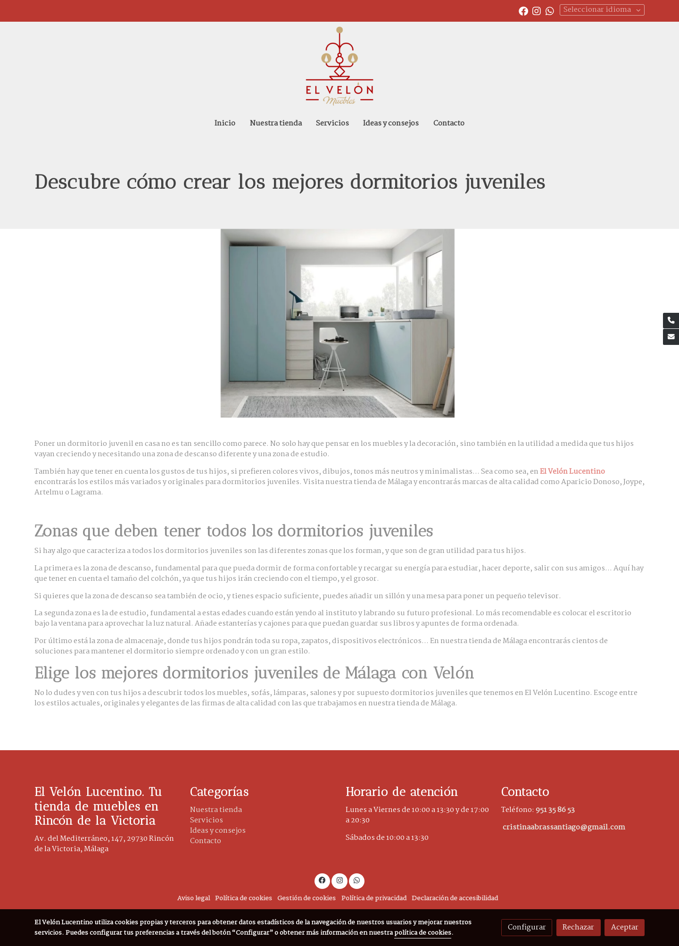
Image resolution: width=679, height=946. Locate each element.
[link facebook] (523, 10)
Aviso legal (193, 899)
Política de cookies (243, 899)
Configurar (527, 927)
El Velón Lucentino (572, 471)
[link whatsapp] (550, 10)
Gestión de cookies (306, 899)
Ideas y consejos (218, 831)
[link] (339, 66)
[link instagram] (536, 10)
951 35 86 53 (555, 810)
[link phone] (671, 321)
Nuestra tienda (216, 810)
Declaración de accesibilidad (455, 899)
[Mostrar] (338, 323)
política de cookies (422, 933)
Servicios (206, 820)
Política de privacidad (373, 899)
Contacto (205, 841)
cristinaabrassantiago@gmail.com (564, 827)
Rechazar (578, 927)
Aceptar (624, 927)
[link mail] (671, 337)
